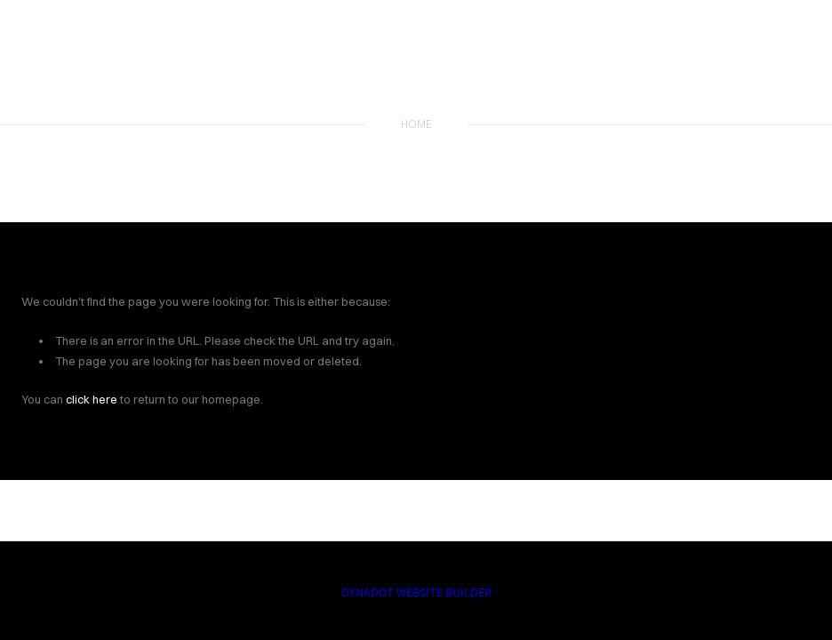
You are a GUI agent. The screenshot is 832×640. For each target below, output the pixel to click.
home (416, 124)
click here (91, 399)
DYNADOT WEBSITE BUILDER (416, 592)
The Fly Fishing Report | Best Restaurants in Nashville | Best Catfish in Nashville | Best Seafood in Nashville (416, 64)
